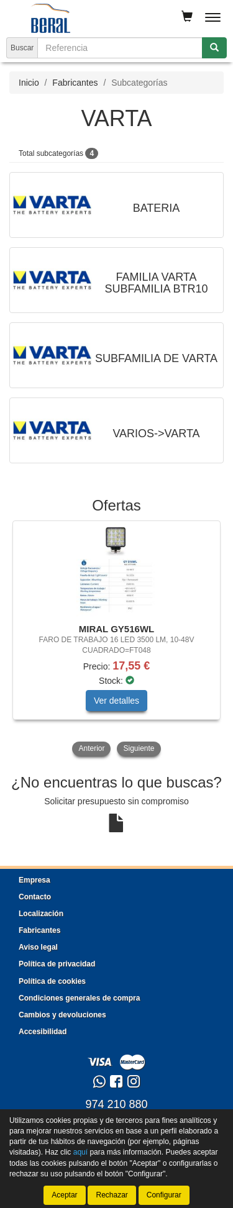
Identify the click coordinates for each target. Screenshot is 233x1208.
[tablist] (116, 639)
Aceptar (64, 1195)
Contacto (35, 896)
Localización (41, 913)
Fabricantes (75, 83)
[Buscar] (214, 47)
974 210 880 (116, 1104)
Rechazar (111, 1195)
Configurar (164, 1195)
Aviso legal (38, 947)
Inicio (29, 83)
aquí (80, 1152)
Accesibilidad (42, 1031)
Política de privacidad (57, 964)
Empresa (34, 880)
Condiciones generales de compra (79, 998)
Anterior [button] (91, 748)
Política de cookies (52, 981)
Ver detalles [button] (116, 701)
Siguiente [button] (138, 748)
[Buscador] (120, 47)
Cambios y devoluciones (62, 1014)
